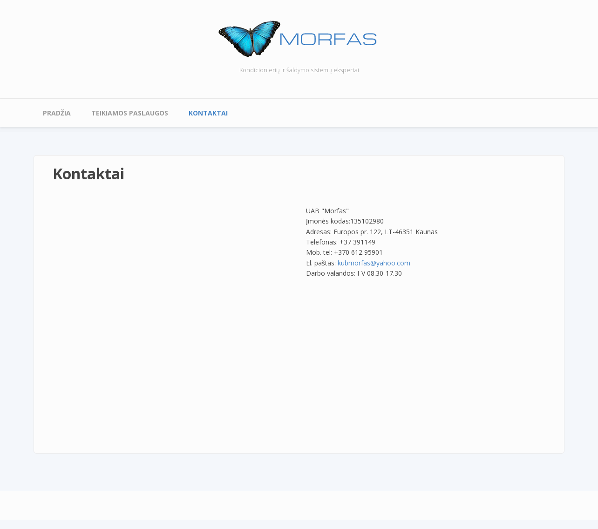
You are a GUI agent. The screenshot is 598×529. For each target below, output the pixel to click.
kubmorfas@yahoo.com (374, 262)
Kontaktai (208, 113)
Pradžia (57, 113)
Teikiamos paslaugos (129, 113)
